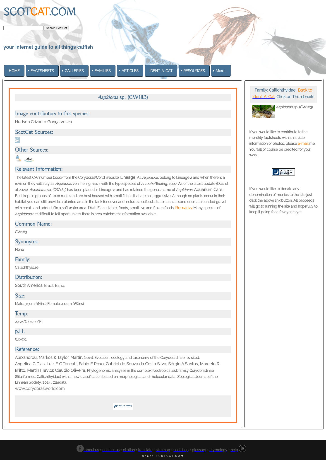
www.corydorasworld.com (40, 388)
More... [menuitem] (221, 71)
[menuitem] (14, 71)
